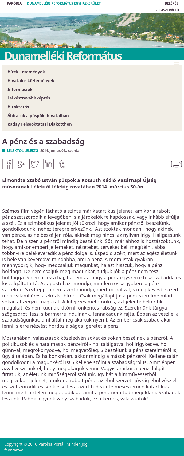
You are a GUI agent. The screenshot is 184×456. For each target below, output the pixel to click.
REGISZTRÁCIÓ (167, 10)
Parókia (14, 3)
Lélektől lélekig (22, 150)
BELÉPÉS (171, 3)
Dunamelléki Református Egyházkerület (64, 3)
